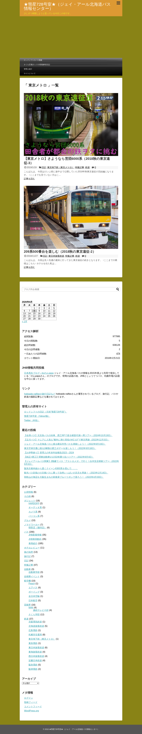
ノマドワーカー (32, 524)
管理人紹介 (28, 69)
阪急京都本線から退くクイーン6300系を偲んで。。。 (51, 468)
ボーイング (34, 592)
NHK (31, 607)
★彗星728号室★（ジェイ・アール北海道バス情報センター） (67, 6)
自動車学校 (34, 572)
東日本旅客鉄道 (56, 256)
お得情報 (28, 492)
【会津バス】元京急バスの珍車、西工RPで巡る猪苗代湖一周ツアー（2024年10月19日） (68, 435)
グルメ (27, 520)
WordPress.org (31, 711)
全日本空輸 (34, 596)
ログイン (28, 698)
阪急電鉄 (33, 665)
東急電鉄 (33, 643)
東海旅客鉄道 (35, 652)
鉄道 (87, 167)
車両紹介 (33, 543)
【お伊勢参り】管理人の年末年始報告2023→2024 (49, 452)
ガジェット (29, 500)
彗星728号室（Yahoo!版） (37, 416)
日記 (44, 167)
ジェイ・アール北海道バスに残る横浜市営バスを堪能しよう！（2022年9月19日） (65, 444)
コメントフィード (33, 706)
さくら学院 (34, 614)
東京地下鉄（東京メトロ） (60, 167)
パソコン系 (34, 516)
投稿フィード (30, 702)
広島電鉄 (33, 630)
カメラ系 (33, 512)
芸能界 (27, 605)
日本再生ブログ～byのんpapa (39, 373)
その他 (27, 496)
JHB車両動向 (35, 539)
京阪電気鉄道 (35, 622)
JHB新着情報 (35, 535)
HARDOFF (34, 503)
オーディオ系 (35, 507)
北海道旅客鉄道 (36, 626)
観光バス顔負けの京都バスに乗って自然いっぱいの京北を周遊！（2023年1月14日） (66, 473)
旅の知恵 (28, 552)
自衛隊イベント (32, 576)
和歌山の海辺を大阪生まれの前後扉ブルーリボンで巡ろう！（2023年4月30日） (64, 477)
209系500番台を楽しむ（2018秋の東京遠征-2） (60, 251)
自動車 (27, 569)
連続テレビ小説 (41, 610)
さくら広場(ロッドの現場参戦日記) (37, 65)
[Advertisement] (71, 37)
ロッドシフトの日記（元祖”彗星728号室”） (45, 412)
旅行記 (27, 556)
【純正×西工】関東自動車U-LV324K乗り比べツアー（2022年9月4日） (59, 457)
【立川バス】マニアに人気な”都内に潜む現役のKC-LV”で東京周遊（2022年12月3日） (66, 440)
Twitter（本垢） (32, 420)
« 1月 (24, 321)
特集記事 (79, 167)
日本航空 (33, 600)
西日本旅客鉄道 (36, 656)
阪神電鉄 (33, 669)
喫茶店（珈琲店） (37, 527)
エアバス (33, 587)
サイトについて (30, 73)
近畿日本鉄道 (35, 660)
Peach (32, 583)
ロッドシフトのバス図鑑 (33, 60)
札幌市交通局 (35, 634)
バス (26, 532)
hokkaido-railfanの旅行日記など (39, 394)
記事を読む (29, 178)
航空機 (27, 581)
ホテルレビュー (32, 548)
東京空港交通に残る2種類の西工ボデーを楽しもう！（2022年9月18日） (60, 448)
